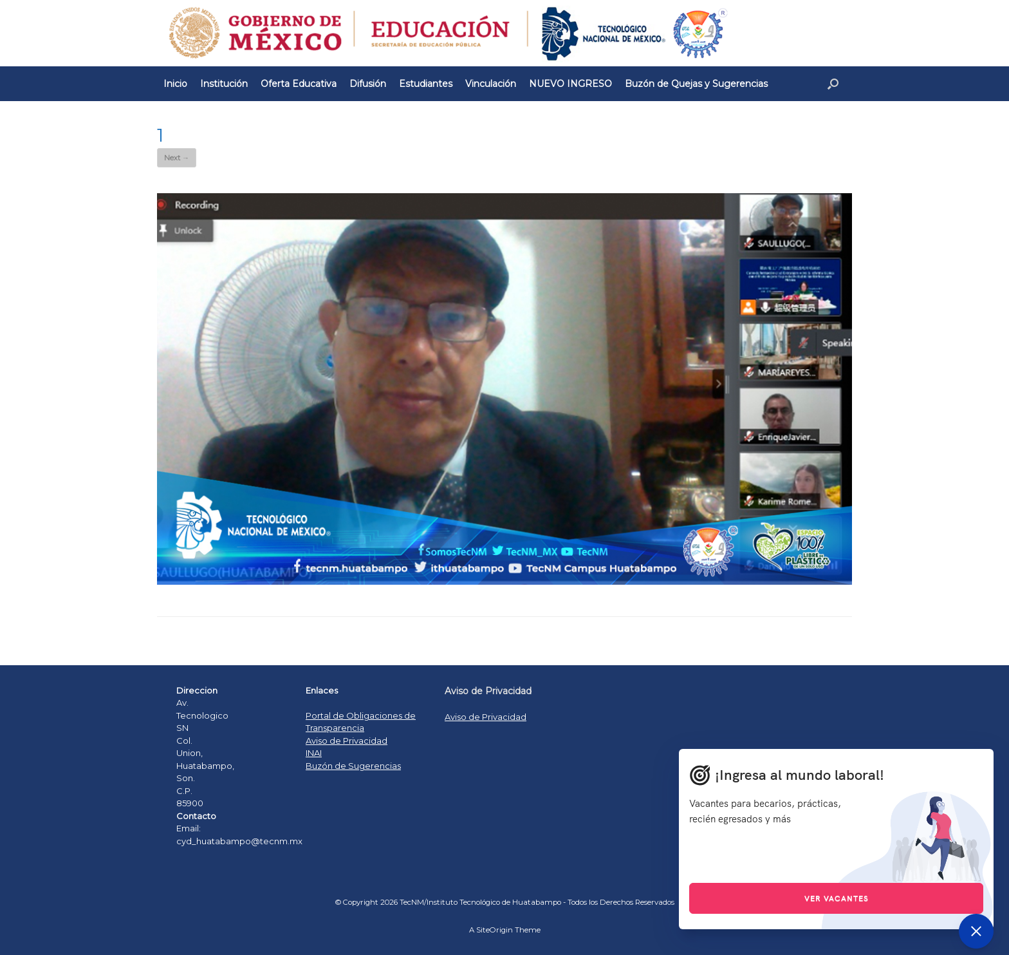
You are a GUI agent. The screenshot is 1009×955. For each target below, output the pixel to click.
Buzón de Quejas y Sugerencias (696, 84)
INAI (314, 753)
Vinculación (490, 84)
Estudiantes (425, 84)
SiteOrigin (494, 929)
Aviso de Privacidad (346, 740)
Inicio (175, 84)
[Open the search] (833, 83)
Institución (224, 84)
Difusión (367, 84)
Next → (176, 157)
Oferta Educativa (299, 84)
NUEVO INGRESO (570, 84)
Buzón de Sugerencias (353, 766)
